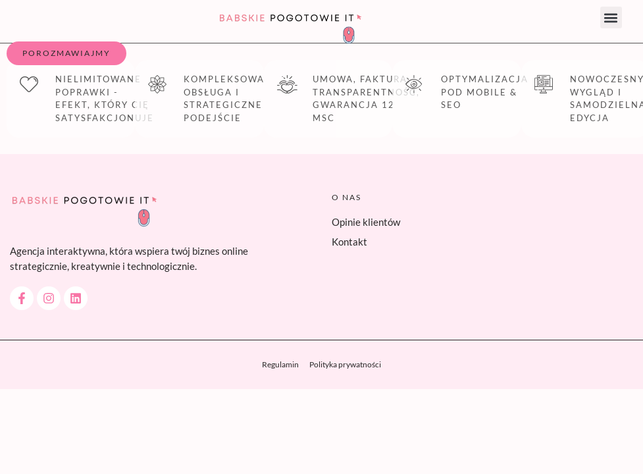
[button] (611, 17)
